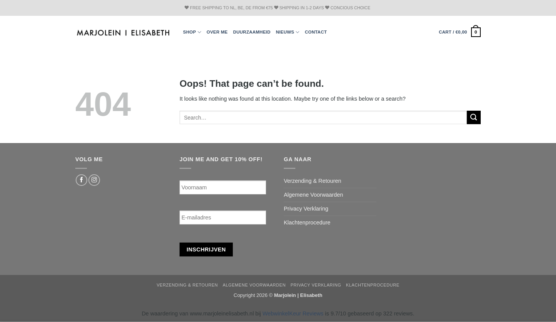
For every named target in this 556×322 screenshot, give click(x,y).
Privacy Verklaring (306, 209)
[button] (460, 32)
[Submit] (474, 118)
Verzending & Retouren (312, 181)
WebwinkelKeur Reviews (293, 313)
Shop (192, 32)
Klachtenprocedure (307, 222)
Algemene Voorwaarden (313, 195)
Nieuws (288, 32)
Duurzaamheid (252, 32)
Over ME (217, 32)
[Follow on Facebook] (81, 180)
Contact (316, 32)
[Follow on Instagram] (94, 180)
